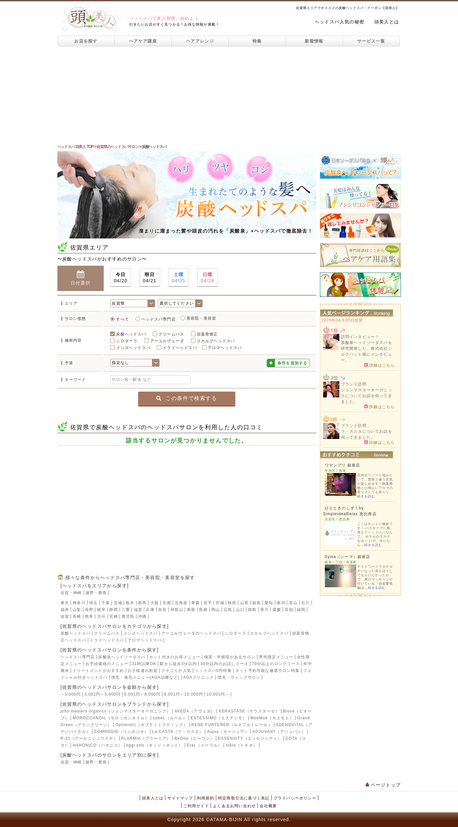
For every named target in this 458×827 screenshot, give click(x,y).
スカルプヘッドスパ (216, 341)
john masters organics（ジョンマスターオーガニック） (116, 711)
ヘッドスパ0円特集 (213, 670)
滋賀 (138, 609)
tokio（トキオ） (241, 745)
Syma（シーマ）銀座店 (347, 556)
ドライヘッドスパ (180, 348)
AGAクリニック (198, 677)
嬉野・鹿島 (96, 592)
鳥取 (191, 609)
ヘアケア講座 (143, 41)
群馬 (142, 603)
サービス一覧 (371, 41)
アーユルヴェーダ (167, 341)
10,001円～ (217, 694)
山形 (244, 603)
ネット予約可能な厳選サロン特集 (267, 670)
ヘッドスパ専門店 (158, 319)
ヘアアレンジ (200, 41)
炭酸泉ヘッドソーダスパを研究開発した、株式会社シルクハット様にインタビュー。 (366, 351)
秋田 (232, 603)
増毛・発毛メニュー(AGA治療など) (145, 677)
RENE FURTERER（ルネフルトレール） (231, 725)
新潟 (281, 603)
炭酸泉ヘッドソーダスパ (121, 657)
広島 (228, 609)
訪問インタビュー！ (360, 336)
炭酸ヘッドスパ (131, 334)
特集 (257, 41)
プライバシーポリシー (295, 798)
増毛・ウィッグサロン (238, 677)
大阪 (154, 603)
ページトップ (383, 784)
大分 (101, 616)
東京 (65, 603)
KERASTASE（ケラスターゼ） (249, 711)
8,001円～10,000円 (183, 694)
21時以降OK (144, 664)
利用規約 (205, 798)
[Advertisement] (229, 95)
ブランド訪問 (354, 384)
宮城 (220, 603)
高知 (289, 609)
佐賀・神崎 (71, 592)
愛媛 (277, 609)
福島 (256, 603)
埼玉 (93, 603)
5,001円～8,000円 (142, 694)
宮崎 (113, 616)
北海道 (181, 603)
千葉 (105, 603)
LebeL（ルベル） (170, 718)
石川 (305, 603)
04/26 (207, 277)
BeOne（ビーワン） (195, 738)
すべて (122, 319)
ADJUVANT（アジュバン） (279, 731)
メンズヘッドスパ (133, 348)
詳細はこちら (379, 365)
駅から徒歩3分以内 (178, 664)
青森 (195, 603)
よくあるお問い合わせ (234, 806)
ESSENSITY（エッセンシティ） (250, 738)
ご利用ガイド (196, 806)
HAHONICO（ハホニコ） (97, 745)
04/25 (178, 277)
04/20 (120, 277)
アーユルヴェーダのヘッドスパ (191, 633)
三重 (126, 609)
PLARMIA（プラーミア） (146, 738)
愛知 (268, 603)
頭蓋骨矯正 (207, 334)
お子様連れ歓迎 (143, 670)
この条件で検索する (186, 398)
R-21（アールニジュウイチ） (89, 738)
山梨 (77, 609)
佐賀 (65, 616)
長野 (89, 609)
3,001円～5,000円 (102, 694)
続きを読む (366, 496)
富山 (293, 603)
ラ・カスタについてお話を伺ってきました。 (366, 434)
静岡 (113, 609)
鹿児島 (128, 616)
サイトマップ (180, 798)
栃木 (130, 603)
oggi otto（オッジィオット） (154, 745)
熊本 (89, 616)
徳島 (252, 609)
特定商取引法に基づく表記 (243, 798)
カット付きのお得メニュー (174, 657)
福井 (65, 609)
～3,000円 (71, 694)
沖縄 (142, 616)
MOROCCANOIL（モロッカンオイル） (111, 718)
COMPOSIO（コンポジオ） (121, 731)
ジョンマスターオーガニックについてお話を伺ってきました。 (366, 396)
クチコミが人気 (176, 670)
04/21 (150, 277)
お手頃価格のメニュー (107, 664)
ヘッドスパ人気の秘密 (340, 21)
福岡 (301, 609)
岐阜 (101, 609)
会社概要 (268, 806)
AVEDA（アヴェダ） (194, 711)
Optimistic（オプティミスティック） (151, 725)
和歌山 (176, 609)
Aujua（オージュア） (228, 731)
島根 (203, 609)
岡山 (215, 609)
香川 (264, 609)
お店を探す (86, 41)
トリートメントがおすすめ (98, 670)
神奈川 (79, 603)
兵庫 (150, 609)
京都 (166, 603)
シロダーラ (126, 341)
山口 (240, 609)
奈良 (162, 609)
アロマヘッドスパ (225, 348)
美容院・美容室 (201, 318)
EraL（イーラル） (204, 745)
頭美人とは (386, 21)
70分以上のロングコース (276, 664)
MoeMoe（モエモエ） (272, 718)
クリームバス (171, 334)
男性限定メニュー (276, 657)
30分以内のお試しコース (224, 664)
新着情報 (314, 41)
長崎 (77, 616)
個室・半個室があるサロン (229, 657)
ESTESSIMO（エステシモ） (219, 718)
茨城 (118, 603)
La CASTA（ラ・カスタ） (178, 731)
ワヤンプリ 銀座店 (342, 465)
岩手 (208, 603)
